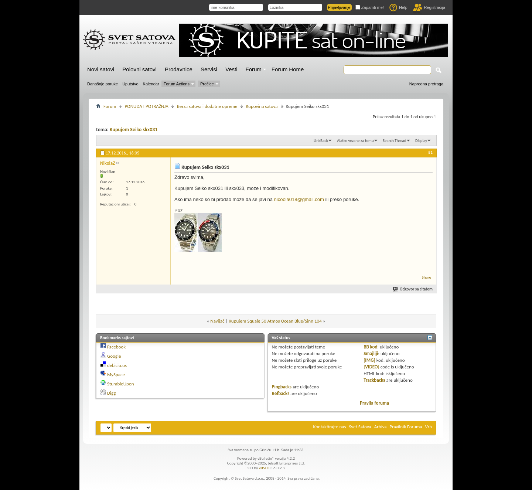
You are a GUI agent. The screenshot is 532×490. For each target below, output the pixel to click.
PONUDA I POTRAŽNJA (146, 106)
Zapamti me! (369, 7)
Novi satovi (100, 69)
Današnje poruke (102, 84)
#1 (430, 152)
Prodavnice (178, 69)
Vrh (428, 426)
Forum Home (288, 69)
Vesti (231, 69)
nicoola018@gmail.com (299, 199)
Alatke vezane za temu (355, 140)
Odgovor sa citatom (413, 289)
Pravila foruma (374, 403)
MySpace (116, 374)
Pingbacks (281, 386)
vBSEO (264, 468)
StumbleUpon (120, 384)
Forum (254, 69)
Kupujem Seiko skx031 (133, 129)
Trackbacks (374, 380)
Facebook (116, 347)
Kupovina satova (262, 106)
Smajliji (371, 353)
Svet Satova (360, 426)
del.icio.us (117, 365)
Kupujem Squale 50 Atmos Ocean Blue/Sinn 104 (275, 321)
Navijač (217, 321)
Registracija (429, 7)
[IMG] (369, 360)
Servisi (209, 69)
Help (398, 7)
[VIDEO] (371, 367)
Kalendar (151, 84)
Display (421, 140)
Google (114, 356)
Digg (111, 393)
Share (426, 277)
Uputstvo (130, 84)
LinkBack (321, 140)
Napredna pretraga (426, 84)
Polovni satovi (139, 69)
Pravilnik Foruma (406, 426)
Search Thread (394, 140)
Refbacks (281, 393)
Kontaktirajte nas (329, 426)
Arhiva (380, 426)
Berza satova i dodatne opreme (207, 106)
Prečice (207, 84)
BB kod (370, 347)
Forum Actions (177, 84)
